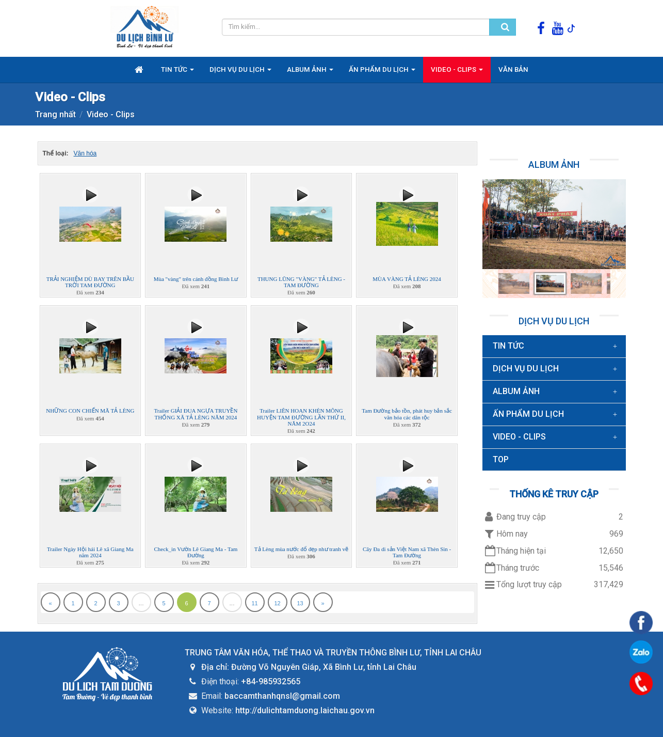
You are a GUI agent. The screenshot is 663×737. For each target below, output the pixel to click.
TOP (501, 459)
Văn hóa (85, 153)
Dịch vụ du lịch (554, 321)
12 (277, 603)
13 (300, 603)
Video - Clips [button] (457, 72)
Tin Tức (508, 346)
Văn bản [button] (513, 69)
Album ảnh (553, 164)
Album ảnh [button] (310, 72)
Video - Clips (519, 437)
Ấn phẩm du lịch (528, 414)
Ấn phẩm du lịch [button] (382, 72)
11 (254, 603)
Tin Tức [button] (177, 72)
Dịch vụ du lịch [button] (240, 72)
